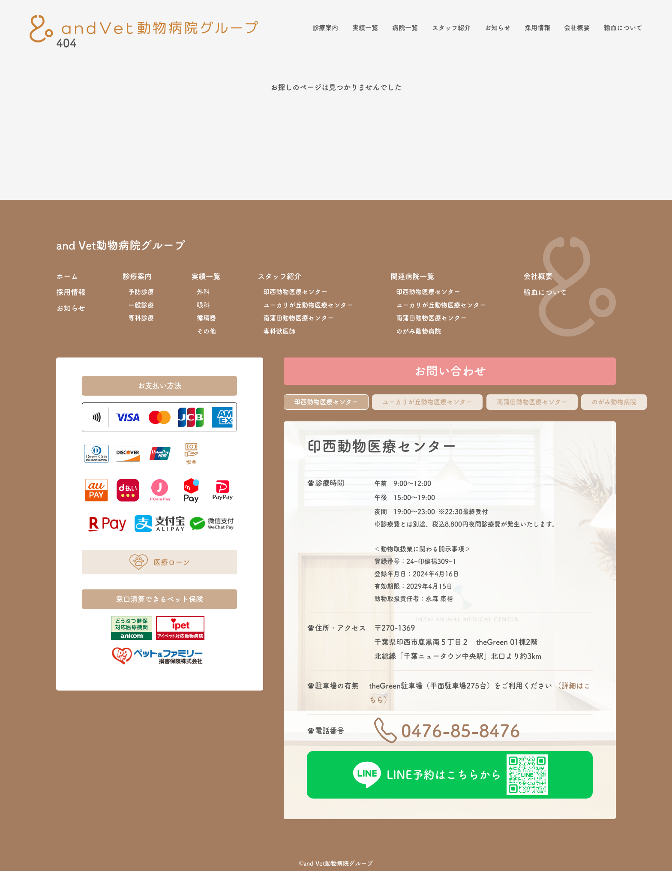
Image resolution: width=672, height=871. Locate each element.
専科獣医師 (279, 331)
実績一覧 (365, 27)
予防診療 (141, 291)
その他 (206, 331)
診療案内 (325, 27)
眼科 (203, 305)
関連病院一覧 (412, 276)
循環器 (206, 318)
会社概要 (577, 27)
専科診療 (141, 318)
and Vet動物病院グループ (120, 245)
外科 (203, 291)
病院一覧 (405, 27)
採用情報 (537, 27)
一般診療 (141, 305)
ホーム (67, 276)
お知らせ (497, 27)
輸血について (623, 27)
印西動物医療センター (295, 291)
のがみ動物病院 (418, 331)
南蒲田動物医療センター (298, 318)
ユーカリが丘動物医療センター (308, 305)
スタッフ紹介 (451, 27)
